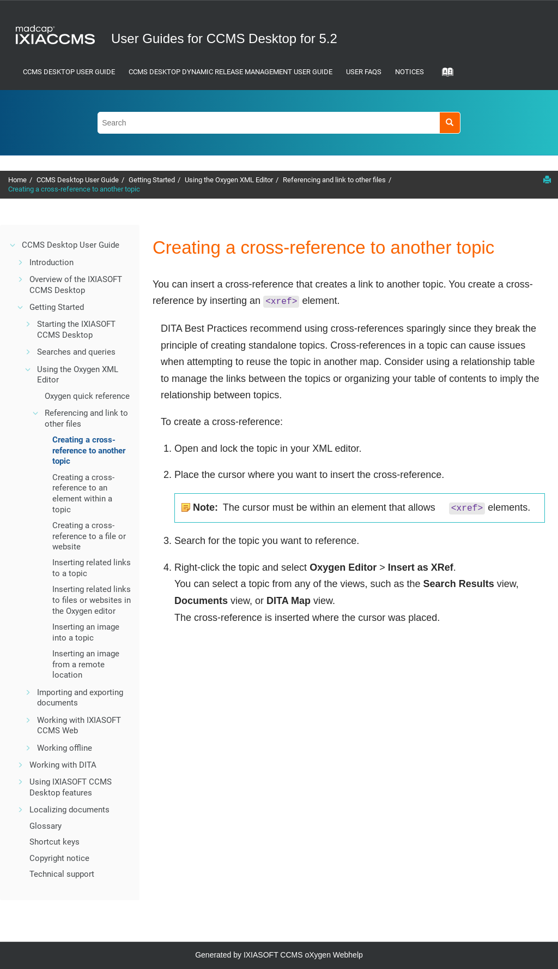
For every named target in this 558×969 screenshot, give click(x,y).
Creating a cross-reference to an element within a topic (83, 493)
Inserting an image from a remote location (85, 664)
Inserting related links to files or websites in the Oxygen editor (91, 599)
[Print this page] (547, 179)
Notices (409, 72)
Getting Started (152, 180)
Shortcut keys (54, 842)
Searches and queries (76, 352)
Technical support (61, 874)
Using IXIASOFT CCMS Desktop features (70, 787)
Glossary (45, 826)
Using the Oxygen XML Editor (229, 180)
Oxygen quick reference (87, 396)
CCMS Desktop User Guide (69, 72)
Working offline (64, 748)
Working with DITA (62, 765)
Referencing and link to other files (334, 180)
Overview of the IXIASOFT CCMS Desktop (75, 284)
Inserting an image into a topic (85, 632)
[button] (13, 245)
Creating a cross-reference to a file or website (89, 536)
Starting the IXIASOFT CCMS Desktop (76, 329)
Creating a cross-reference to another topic (74, 189)
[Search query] (279, 122)
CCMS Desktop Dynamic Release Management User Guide (230, 72)
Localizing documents (69, 810)
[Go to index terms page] (444, 75)
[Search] (449, 122)
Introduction (51, 262)
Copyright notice (59, 858)
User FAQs (363, 72)
